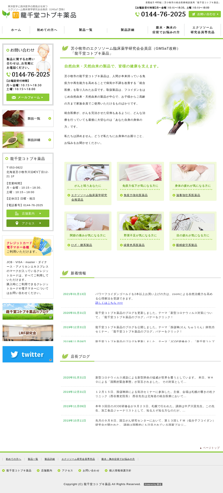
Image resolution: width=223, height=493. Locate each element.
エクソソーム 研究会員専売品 (203, 30)
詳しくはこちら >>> (109, 302)
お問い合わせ (91, 470)
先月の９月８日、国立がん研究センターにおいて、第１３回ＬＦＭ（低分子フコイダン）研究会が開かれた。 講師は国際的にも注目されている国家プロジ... (155, 422)
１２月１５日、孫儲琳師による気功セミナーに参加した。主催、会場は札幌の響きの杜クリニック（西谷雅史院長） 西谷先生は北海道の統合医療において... (155, 394)
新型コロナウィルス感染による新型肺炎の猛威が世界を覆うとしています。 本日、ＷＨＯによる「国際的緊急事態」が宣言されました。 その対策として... (154, 379)
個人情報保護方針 (120, 470)
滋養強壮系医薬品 (188, 195)
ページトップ (211, 448)
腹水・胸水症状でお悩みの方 (118, 459)
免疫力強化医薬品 (136, 195)
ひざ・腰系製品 (81, 245)
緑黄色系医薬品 (134, 245)
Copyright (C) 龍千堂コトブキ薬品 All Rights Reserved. (111, 484)
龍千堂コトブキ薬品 (19, 470)
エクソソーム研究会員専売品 (78, 459)
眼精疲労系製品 (186, 245)
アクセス (28, 223)
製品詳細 (127, 29)
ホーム (16, 29)
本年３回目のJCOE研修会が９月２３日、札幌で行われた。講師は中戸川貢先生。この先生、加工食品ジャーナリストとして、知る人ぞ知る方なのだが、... (155, 408)
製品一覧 (86, 29)
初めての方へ (47, 29)
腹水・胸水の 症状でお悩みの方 (166, 30)
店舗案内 (28, 213)
